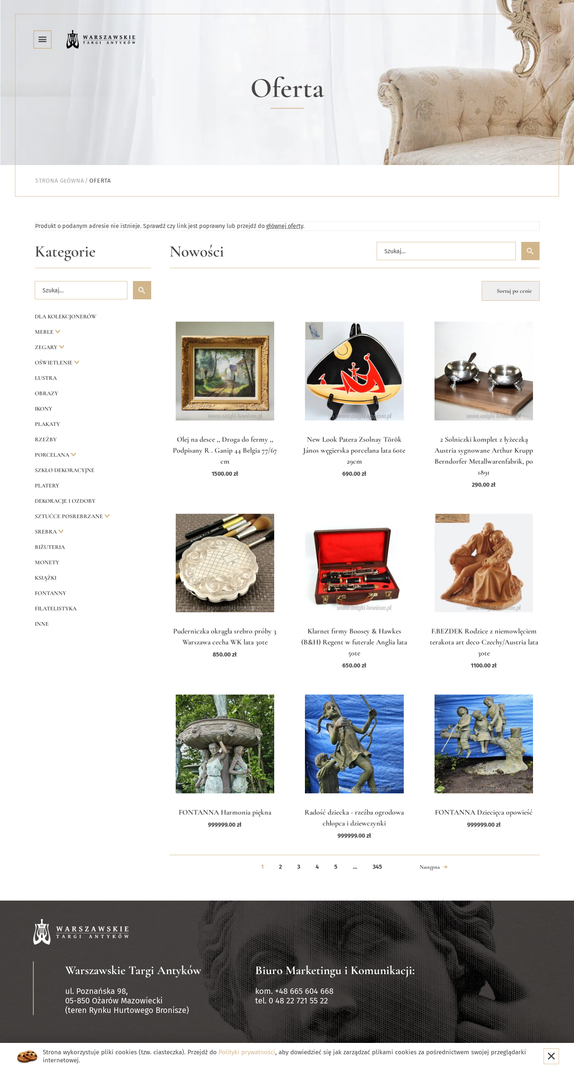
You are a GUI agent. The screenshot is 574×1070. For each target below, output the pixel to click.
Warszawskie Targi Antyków (133, 970)
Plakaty (47, 424)
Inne (42, 624)
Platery (47, 485)
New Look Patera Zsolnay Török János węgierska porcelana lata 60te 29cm (354, 450)
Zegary (47, 347)
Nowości (196, 251)
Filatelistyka (56, 608)
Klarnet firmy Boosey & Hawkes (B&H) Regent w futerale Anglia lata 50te (354, 642)
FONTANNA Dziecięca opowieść (484, 812)
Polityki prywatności (247, 1052)
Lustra (46, 378)
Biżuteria (50, 547)
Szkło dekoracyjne (64, 470)
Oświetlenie (54, 362)
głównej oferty (284, 225)
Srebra (46, 531)
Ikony (43, 408)
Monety (47, 562)
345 (377, 866)
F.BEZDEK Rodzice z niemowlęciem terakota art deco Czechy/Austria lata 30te (484, 642)
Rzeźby (46, 439)
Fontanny (50, 593)
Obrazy (46, 393)
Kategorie (65, 251)
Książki (45, 577)
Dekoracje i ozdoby (65, 501)
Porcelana (53, 455)
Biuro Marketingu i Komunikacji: (335, 970)
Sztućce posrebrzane (69, 516)
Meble (45, 332)
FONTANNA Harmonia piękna (225, 812)
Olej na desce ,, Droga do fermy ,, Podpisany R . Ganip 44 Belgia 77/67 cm (225, 450)
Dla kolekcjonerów (66, 316)
